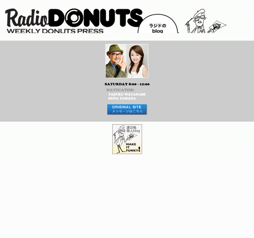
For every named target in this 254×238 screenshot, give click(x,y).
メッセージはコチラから (127, 109)
